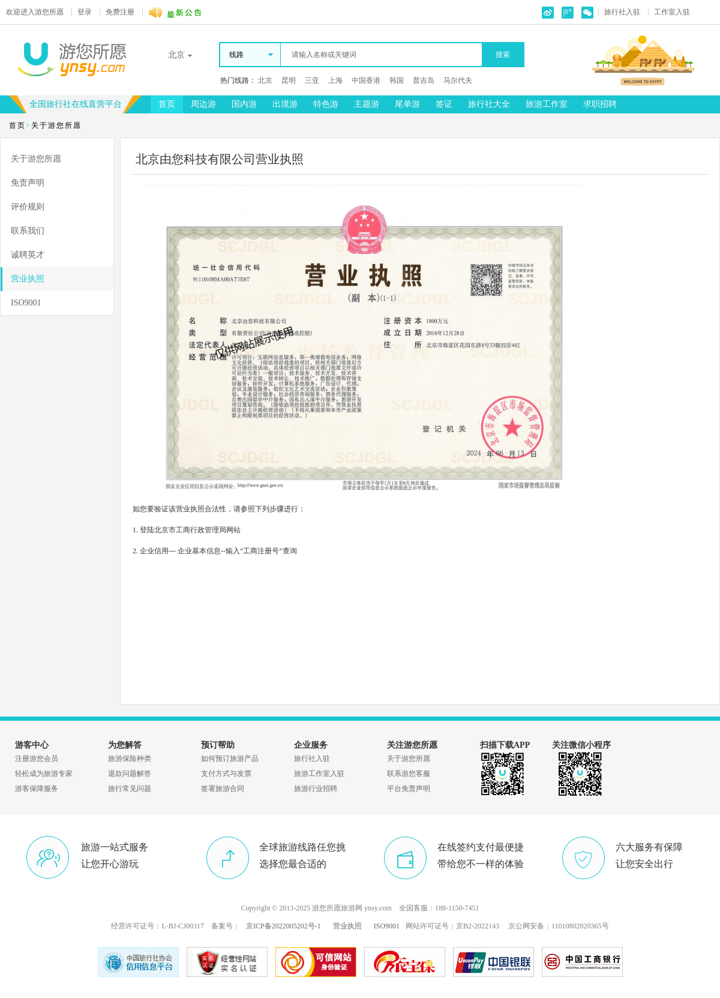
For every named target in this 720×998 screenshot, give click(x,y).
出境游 (285, 104)
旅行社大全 (489, 104)
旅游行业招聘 (315, 788)
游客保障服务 (36, 788)
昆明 (288, 80)
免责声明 (27, 182)
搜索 (503, 54)
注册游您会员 (36, 758)
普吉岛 (423, 80)
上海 (335, 80)
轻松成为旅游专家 (44, 773)
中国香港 (366, 80)
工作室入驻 (672, 12)
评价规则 (27, 206)
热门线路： (238, 80)
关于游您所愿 (36, 158)
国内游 (244, 104)
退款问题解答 (129, 773)
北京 (265, 80)
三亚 (312, 80)
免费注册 (120, 12)
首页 (166, 104)
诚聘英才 (27, 254)
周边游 (203, 104)
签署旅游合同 (222, 788)
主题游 (366, 104)
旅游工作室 (547, 104)
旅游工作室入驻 (319, 773)
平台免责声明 (408, 788)
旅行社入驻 (622, 12)
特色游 (325, 104)
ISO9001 (26, 302)
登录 (84, 12)
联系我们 (27, 230)
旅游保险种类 (129, 758)
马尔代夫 (457, 80)
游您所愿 (35, 12)
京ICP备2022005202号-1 (283, 926)
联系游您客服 (408, 773)
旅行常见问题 (129, 788)
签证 (444, 104)
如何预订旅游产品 (230, 758)
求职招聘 (600, 104)
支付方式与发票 (226, 773)
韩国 (396, 80)
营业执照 (27, 278)
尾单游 (407, 104)
